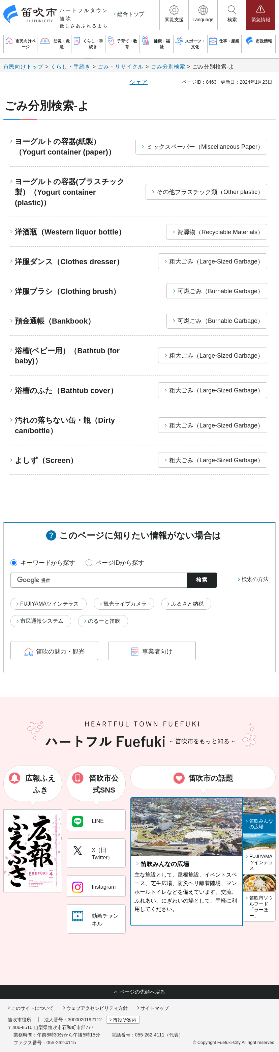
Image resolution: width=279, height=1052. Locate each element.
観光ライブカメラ (125, 604)
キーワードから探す (48, 562)
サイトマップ (155, 1008)
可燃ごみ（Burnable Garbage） (221, 291)
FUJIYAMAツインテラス (49, 604)
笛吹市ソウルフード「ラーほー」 (261, 906)
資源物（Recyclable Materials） (220, 232)
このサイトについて (32, 1008)
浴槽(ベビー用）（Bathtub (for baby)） (67, 356)
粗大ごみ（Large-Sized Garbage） (216, 261)
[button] (174, 15)
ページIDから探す (120, 562)
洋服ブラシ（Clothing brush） (67, 291)
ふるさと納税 (187, 604)
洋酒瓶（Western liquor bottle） (70, 232)
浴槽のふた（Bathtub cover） (66, 390)
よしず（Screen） (46, 460)
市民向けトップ (23, 67)
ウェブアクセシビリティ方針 (97, 1008)
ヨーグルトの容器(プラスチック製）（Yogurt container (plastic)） (70, 192)
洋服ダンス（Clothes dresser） (69, 261)
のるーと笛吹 (104, 621)
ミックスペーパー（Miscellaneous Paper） (205, 146)
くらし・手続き (71, 67)
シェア (138, 82)
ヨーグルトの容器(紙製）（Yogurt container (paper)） (65, 146)
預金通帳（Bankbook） (55, 321)
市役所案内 (124, 1020)
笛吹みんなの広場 (165, 864)
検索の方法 (255, 579)
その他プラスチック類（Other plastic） (210, 192)
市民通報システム (41, 621)
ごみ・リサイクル (121, 67)
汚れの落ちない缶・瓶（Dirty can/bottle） (65, 425)
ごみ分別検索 (168, 67)
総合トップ (130, 14)
